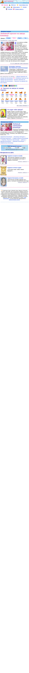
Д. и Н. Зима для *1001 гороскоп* (19, 63)
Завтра (14, 38)
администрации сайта (14, 199)
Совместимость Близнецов (20, 138)
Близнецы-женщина (19, 136)
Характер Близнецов (6, 136)
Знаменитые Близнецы (6, 142)
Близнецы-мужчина (5, 138)
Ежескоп (3, 38)
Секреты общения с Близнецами (10, 139)
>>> (8, 134)
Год (25, 38)
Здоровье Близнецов (18, 141)
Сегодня (8, 38)
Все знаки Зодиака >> (23, 105)
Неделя (19, 38)
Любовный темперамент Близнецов (17, 125)
